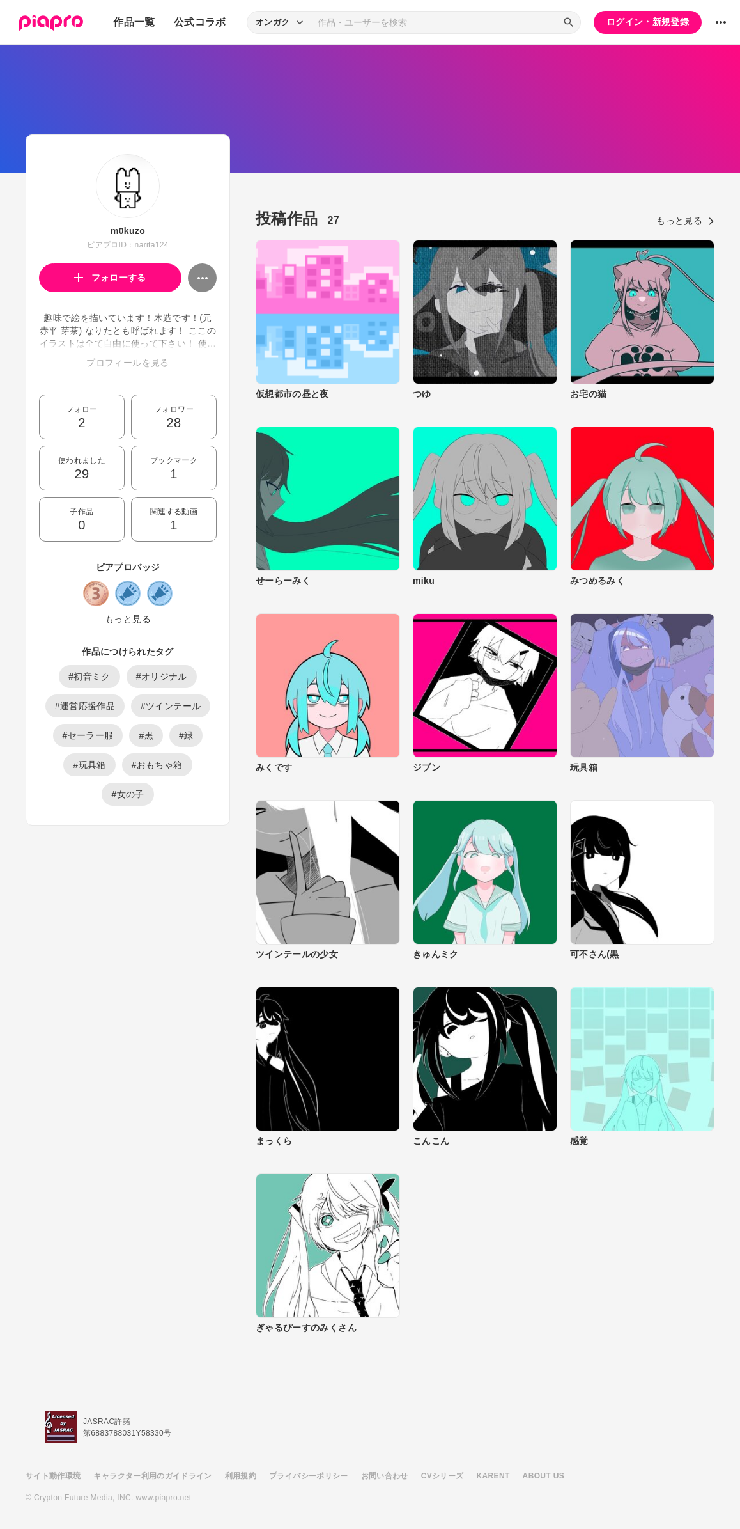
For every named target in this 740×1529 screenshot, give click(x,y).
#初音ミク (89, 676)
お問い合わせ (384, 1475)
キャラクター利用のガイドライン (152, 1475)
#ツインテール (171, 706)
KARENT (493, 1475)
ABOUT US (543, 1475)
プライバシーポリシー (308, 1475)
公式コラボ (200, 22)
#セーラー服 (88, 735)
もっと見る (128, 619)
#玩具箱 (89, 765)
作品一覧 (134, 22)
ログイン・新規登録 (647, 22)
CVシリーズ (442, 1475)
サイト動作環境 (53, 1475)
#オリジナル (161, 676)
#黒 (146, 735)
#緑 (186, 735)
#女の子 (127, 794)
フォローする (110, 277)
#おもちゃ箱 (157, 765)
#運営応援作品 (85, 706)
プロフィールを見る (127, 362)
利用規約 (240, 1475)
